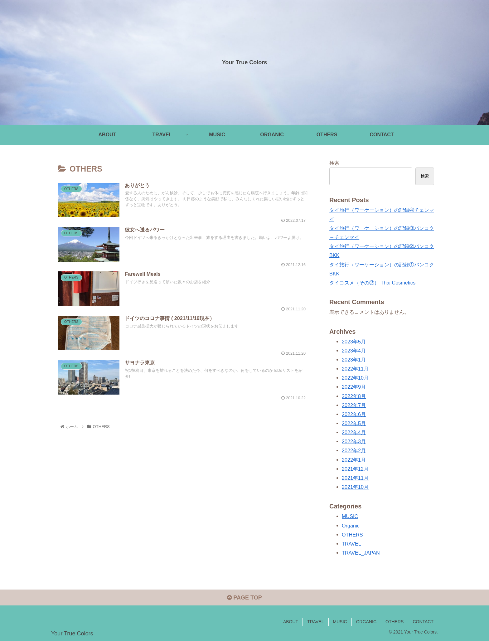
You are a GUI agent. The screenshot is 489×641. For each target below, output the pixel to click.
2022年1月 (354, 460)
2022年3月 (354, 441)
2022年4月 (354, 432)
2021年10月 (355, 487)
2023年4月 (354, 350)
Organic (351, 525)
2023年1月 (354, 359)
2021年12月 (355, 469)
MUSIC (350, 516)
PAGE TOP (244, 598)
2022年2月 (354, 450)
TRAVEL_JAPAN (361, 553)
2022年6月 (354, 414)
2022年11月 (355, 368)
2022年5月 (354, 423)
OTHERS (352, 534)
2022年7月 (354, 405)
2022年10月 (355, 378)
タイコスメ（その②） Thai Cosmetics (372, 282)
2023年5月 (354, 341)
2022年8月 (354, 396)
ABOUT (290, 621)
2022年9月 (354, 387)
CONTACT (423, 621)
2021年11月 (355, 478)
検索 (334, 163)
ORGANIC (366, 621)
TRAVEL (351, 543)
